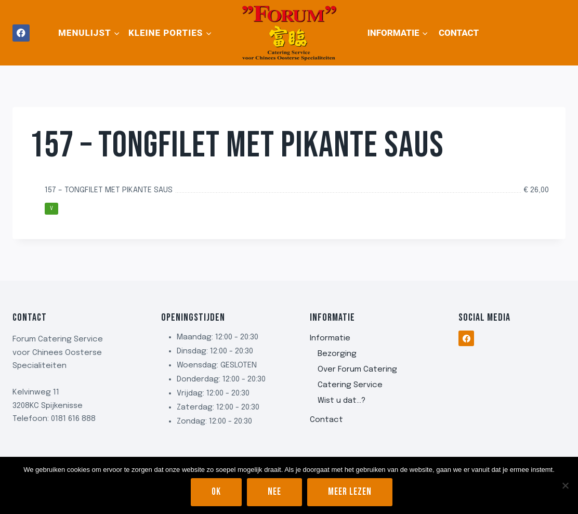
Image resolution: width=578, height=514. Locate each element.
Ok (216, 492)
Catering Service (350, 385)
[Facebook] (21, 33)
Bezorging (337, 354)
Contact (459, 33)
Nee (274, 492)
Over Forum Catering (357, 369)
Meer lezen (350, 492)
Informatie (330, 338)
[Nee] (565, 485)
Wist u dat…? (341, 401)
